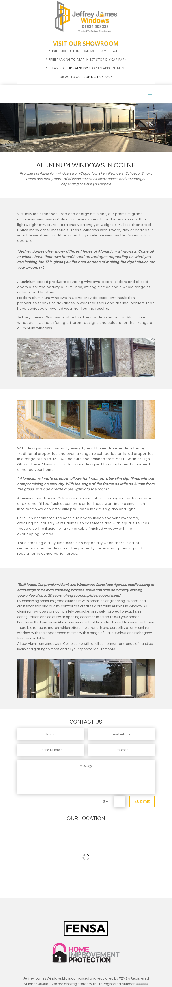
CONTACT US (93, 76)
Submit (142, 801)
